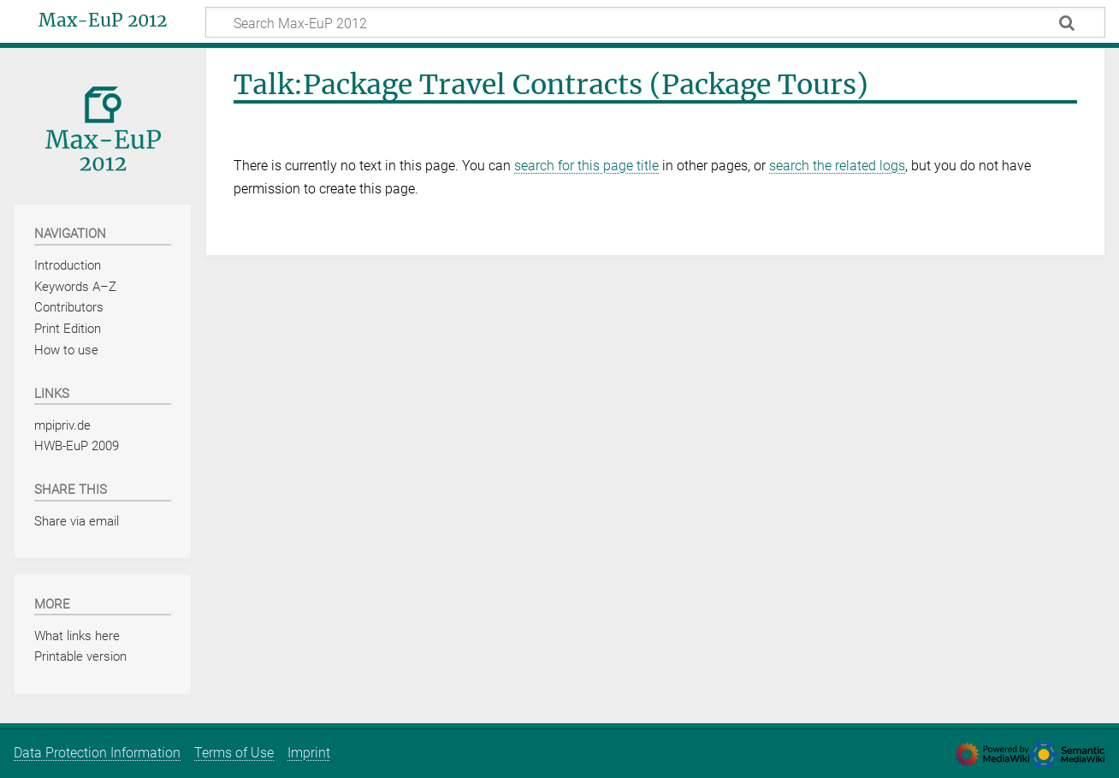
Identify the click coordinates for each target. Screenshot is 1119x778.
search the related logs (837, 165)
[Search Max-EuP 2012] (655, 22)
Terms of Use (234, 753)
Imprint (308, 753)
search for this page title (586, 165)
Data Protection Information (97, 753)
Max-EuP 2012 (102, 20)
